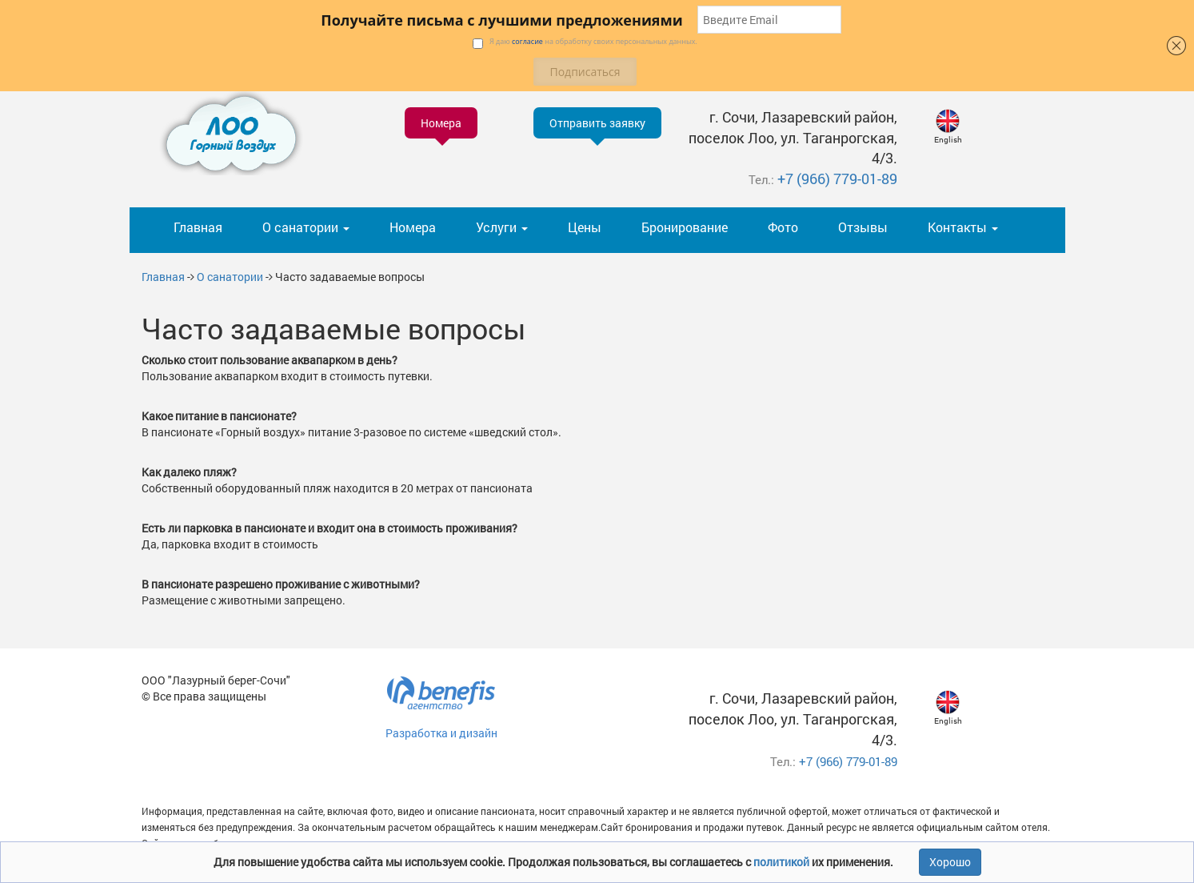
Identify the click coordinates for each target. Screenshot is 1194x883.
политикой (782, 861)
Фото (783, 227)
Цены (584, 227)
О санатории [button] (305, 227)
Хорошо (950, 861)
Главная (198, 227)
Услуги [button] (502, 227)
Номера (412, 227)
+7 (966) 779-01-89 (837, 178)
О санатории (230, 276)
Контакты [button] (963, 227)
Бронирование (684, 227)
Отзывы (863, 227)
